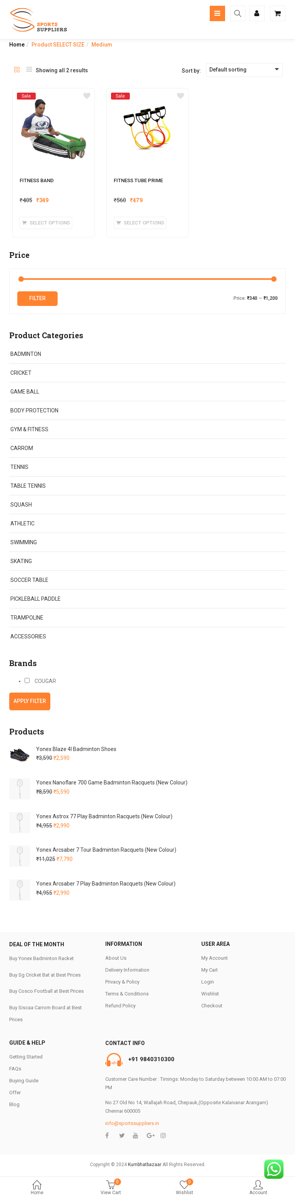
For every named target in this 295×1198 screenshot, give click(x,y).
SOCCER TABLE (29, 580)
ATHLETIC (22, 523)
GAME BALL (24, 392)
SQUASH (21, 505)
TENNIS (19, 467)
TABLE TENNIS (28, 486)
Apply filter (29, 701)
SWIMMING (23, 542)
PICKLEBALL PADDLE (35, 599)
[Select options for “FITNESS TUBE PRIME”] (140, 223)
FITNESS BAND (37, 180)
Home (37, 1188)
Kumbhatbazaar (144, 1164)
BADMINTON (25, 354)
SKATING (21, 561)
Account (258, 1188)
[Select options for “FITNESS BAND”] (46, 223)
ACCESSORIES (28, 636)
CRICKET (20, 373)
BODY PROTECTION (34, 410)
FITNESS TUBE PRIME (138, 180)
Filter (37, 298)
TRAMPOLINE (26, 618)
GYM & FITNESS (29, 429)
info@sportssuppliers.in (132, 1123)
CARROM (21, 448)
